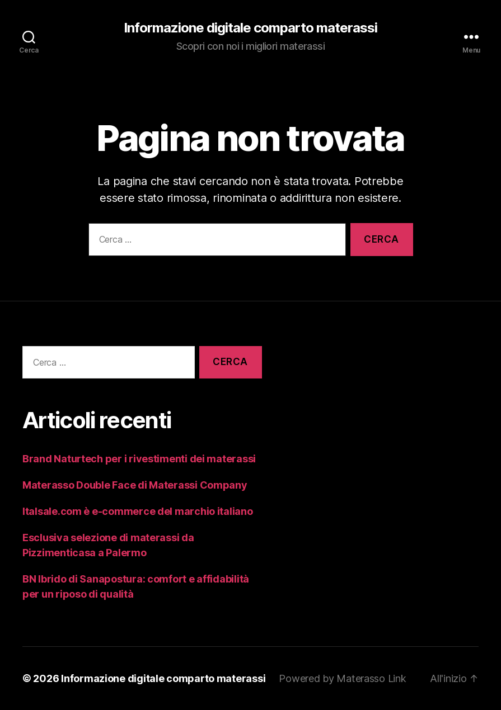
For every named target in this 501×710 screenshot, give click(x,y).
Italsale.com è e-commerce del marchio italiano (137, 511)
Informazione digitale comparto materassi (250, 28)
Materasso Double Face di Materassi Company (134, 485)
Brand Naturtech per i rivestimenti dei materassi (139, 459)
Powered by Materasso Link (342, 678)
